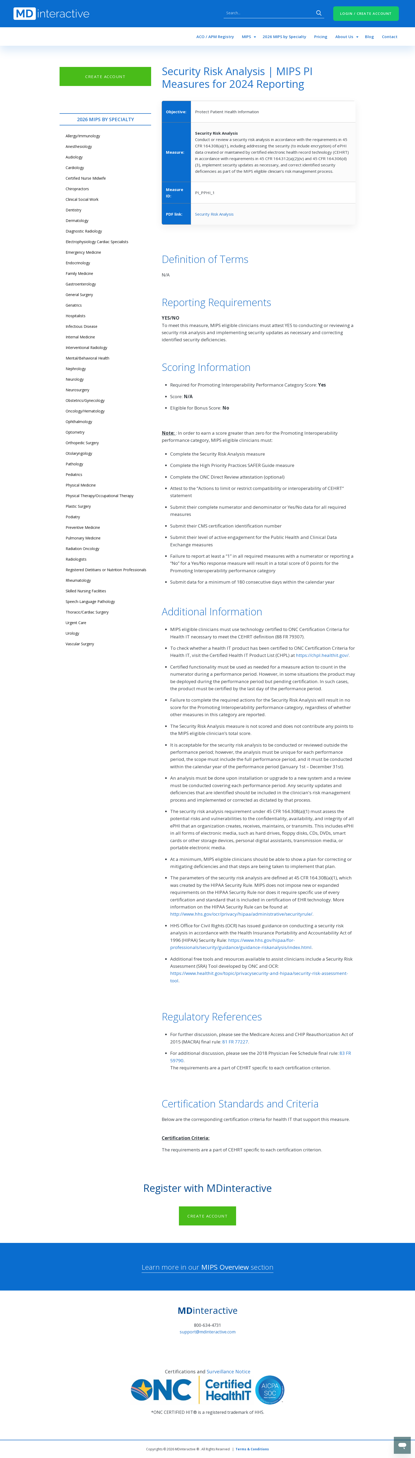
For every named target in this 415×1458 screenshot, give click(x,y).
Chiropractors (77, 188)
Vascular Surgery (80, 643)
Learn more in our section (207, 1267)
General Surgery (79, 294)
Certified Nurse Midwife (86, 178)
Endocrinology (78, 262)
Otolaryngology (79, 453)
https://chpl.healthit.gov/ (322, 655)
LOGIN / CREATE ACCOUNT (366, 13)
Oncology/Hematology (85, 411)
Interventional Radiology (86, 347)
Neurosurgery (77, 389)
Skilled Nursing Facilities (86, 590)
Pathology (74, 463)
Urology (72, 633)
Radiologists (76, 559)
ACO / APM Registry (215, 36)
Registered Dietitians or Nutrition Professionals (106, 569)
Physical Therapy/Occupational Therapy (99, 495)
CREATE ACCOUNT (105, 76)
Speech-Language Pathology (90, 601)
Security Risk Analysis (214, 214)
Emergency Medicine (83, 252)
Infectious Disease (81, 326)
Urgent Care (76, 622)
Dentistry (73, 209)
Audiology (74, 157)
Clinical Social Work (82, 199)
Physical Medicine (81, 485)
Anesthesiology (79, 146)
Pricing (320, 36)
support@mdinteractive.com (208, 1332)
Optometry (75, 432)
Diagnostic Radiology (84, 231)
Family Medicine (79, 273)
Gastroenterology (81, 284)
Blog (369, 36)
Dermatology (77, 220)
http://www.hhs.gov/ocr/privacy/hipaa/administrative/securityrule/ (241, 914)
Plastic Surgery (78, 506)
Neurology (75, 379)
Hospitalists (75, 315)
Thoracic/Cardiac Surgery (87, 612)
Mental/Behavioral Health (87, 358)
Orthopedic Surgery (82, 442)
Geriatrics (74, 305)
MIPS (246, 36)
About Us (344, 36)
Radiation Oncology (82, 548)
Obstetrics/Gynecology (85, 400)
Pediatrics (74, 474)
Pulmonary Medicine (83, 537)
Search (319, 13)
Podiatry (73, 516)
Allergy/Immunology (83, 135)
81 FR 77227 (235, 1042)
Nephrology (76, 368)
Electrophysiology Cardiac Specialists (97, 241)
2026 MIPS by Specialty (284, 36)
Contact (390, 36)
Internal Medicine (80, 336)
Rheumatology (78, 580)
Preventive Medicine (83, 527)
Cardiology (75, 167)
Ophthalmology (79, 421)
